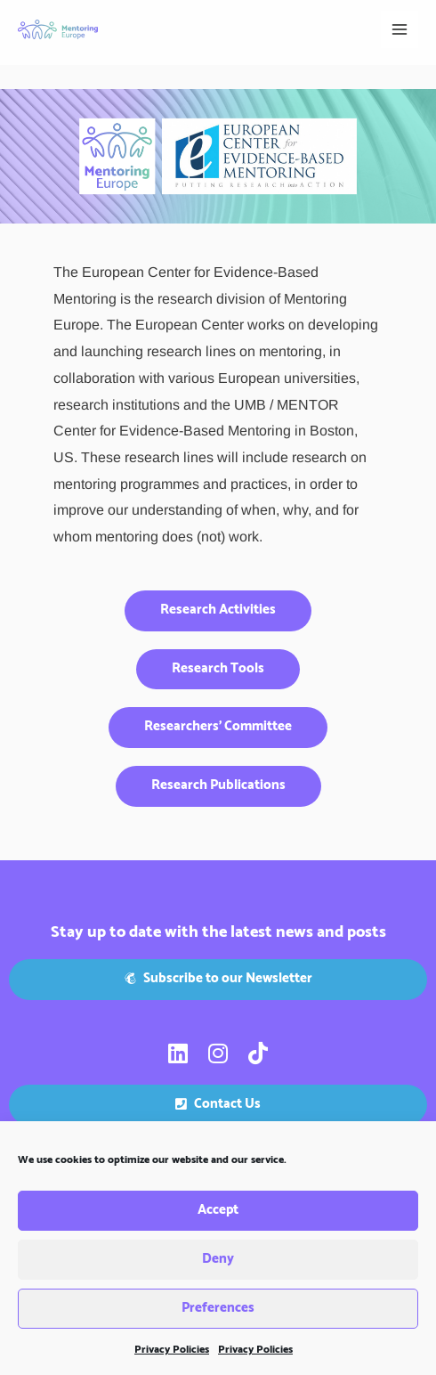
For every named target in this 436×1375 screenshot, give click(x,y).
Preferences (218, 1309)
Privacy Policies (171, 1349)
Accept (218, 1211)
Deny (218, 1260)
